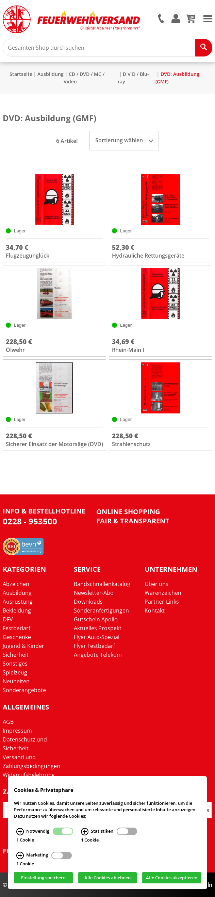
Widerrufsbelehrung (29, 775)
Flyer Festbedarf (94, 646)
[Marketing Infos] (20, 855)
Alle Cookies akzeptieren (171, 878)
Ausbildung (50, 74)
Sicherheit (16, 654)
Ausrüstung (18, 601)
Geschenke (17, 637)
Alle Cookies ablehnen (107, 878)
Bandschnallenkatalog (102, 584)
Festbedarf (16, 628)
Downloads (88, 601)
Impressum (17, 730)
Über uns (156, 584)
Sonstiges (15, 663)
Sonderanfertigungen (101, 610)
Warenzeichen (163, 593)
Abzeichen (16, 584)
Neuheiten (16, 681)
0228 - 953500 (30, 521)
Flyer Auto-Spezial (96, 637)
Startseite (21, 74)
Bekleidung (17, 610)
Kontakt (155, 610)
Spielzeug (15, 672)
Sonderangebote (24, 690)
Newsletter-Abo (94, 593)
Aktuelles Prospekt (97, 628)
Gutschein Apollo (96, 619)
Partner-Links (162, 601)
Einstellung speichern (43, 878)
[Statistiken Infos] (84, 831)
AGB (8, 721)
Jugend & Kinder (23, 646)
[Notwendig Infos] (20, 831)
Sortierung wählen (124, 140)
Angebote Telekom (98, 654)
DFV (8, 619)
